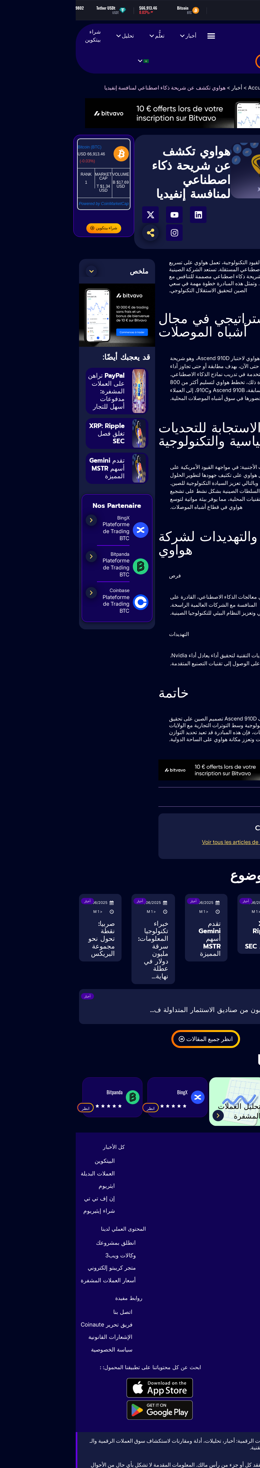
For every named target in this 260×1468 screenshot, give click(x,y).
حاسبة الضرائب (233, 1110)
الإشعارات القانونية (35, 1337)
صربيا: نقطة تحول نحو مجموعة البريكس (26, 938)
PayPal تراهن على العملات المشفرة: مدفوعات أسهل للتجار (32, 394)
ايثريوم (31, 1185)
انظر (75, 1108)
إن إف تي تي (23, 1198)
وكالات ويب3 (45, 1255)
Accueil (181, 87)
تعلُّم (81, 36)
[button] (15, 271)
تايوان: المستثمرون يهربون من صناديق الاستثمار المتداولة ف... (162, 1010)
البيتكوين (29, 1160)
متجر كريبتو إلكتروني (36, 1267)
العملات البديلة (22, 1173)
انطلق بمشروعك (40, 1242)
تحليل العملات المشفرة (160, 1110)
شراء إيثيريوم (23, 1210)
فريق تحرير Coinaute (31, 1324)
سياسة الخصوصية (36, 1349)
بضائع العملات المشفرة (217, 62)
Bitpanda (39, 1092)
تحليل (49, 36)
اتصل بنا (47, 1312)
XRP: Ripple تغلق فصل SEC (31, 440)
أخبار (112, 36)
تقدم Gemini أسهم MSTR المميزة (31, 478)
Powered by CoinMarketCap (28, 203)
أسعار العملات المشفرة (32, 1280)
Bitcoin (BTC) (14, 147)
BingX (106, 1092)
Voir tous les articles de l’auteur (164, 842)
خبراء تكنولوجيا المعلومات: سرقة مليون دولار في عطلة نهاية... (77, 950)
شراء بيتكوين (17, 36)
